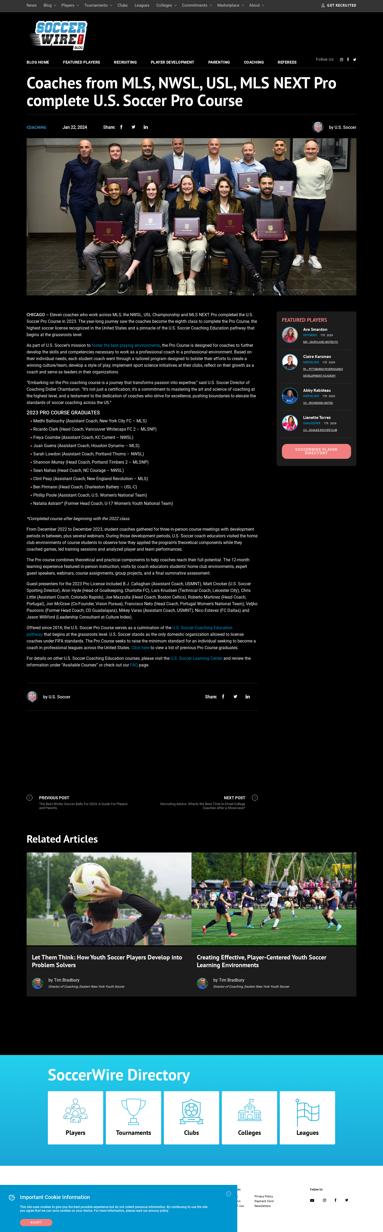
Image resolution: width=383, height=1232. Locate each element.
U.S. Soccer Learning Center (196, 658)
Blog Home (38, 62)
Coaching (254, 62)
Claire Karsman (317, 356)
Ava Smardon (315, 329)
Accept (36, 1222)
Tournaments (96, 5)
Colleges (164, 5)
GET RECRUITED (338, 5)
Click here (140, 647)
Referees (287, 62)
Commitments (194, 5)
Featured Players (81, 62)
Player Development (172, 62)
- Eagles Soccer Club (322, 429)
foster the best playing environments (126, 345)
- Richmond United (320, 402)
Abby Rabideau (317, 390)
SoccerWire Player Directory (316, 451)
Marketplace (228, 5)
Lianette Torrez (317, 417)
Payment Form (264, 1200)
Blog (48, 5)
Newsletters (263, 1205)
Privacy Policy (264, 1195)
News (32, 5)
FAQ (134, 664)
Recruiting (125, 62)
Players (67, 5)
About (254, 5)
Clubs (123, 5)
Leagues (142, 5)
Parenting (219, 62)
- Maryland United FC (323, 341)
